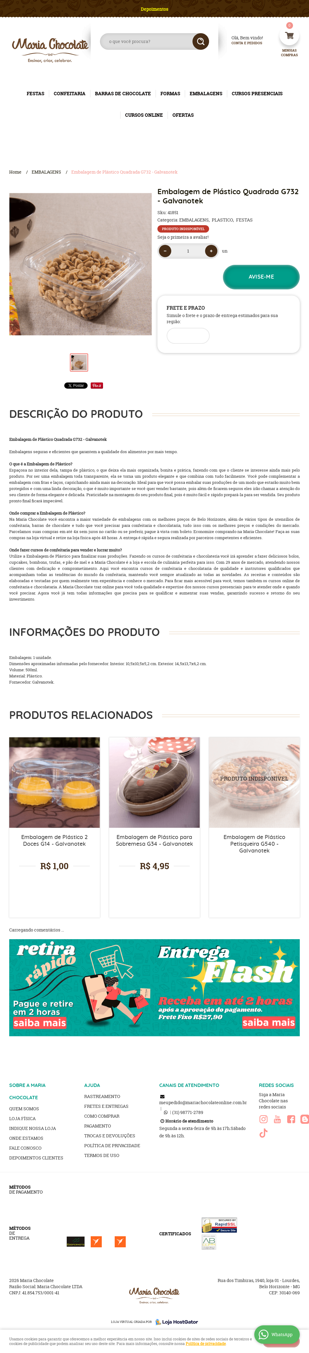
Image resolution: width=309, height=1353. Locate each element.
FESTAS (35, 93)
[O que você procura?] (200, 41)
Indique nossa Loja (32, 1128)
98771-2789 (187, 1112)
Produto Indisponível (254, 782)
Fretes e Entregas (106, 1106)
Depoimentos (154, 9)
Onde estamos (26, 1138)
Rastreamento (102, 1096)
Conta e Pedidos (242, 43)
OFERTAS (183, 115)
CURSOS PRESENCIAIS (257, 93)
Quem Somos (24, 1109)
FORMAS (170, 93)
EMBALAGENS (206, 93)
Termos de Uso (101, 1155)
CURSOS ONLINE (144, 115)
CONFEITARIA (69, 93)
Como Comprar (101, 1116)
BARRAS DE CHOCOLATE (123, 93)
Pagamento (97, 1126)
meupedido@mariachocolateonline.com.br (203, 1102)
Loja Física (22, 1118)
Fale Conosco (25, 1148)
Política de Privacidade (112, 1145)
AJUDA (92, 1085)
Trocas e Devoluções (109, 1136)
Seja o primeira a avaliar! (182, 237)
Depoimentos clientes (36, 1158)
